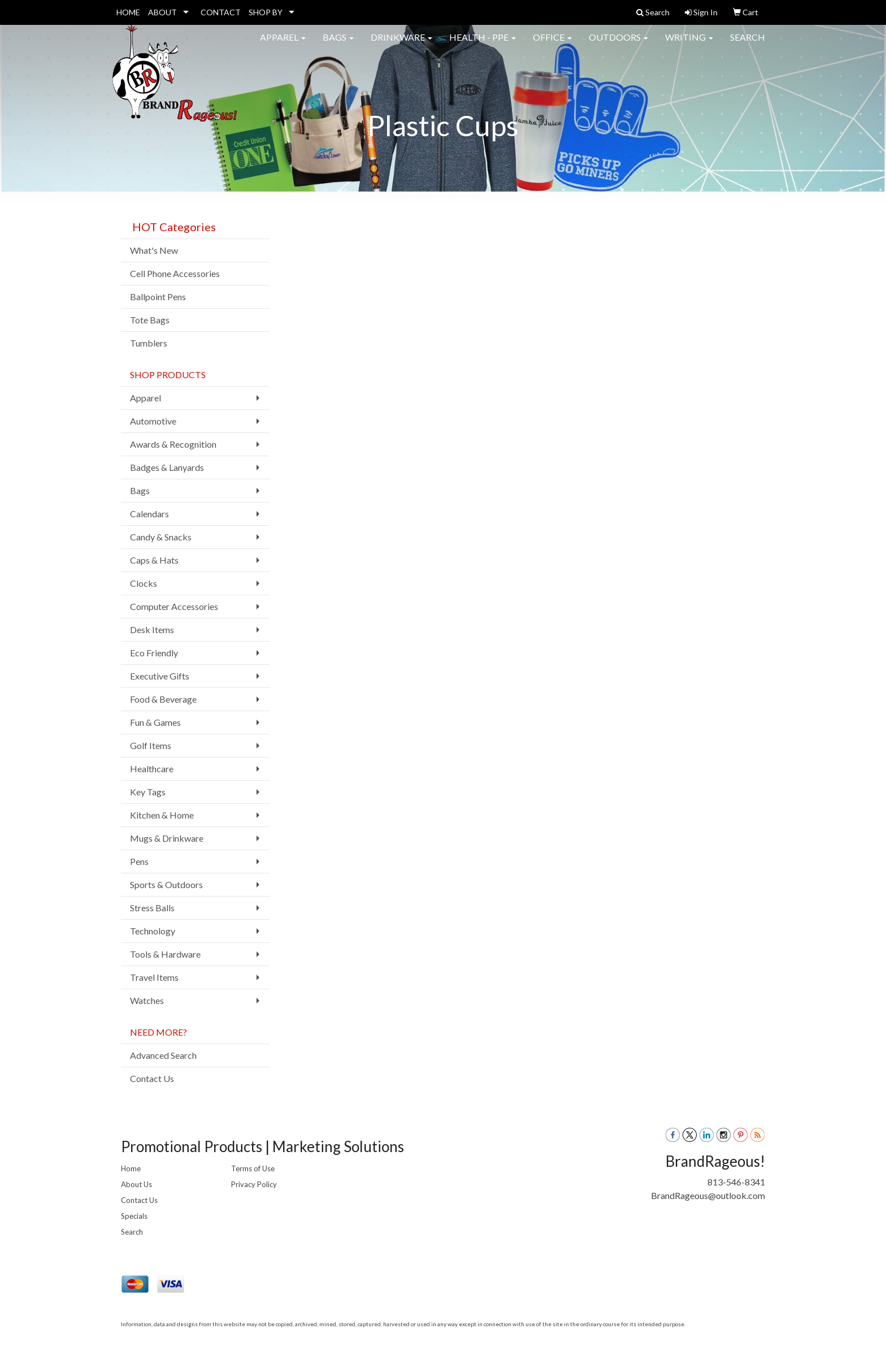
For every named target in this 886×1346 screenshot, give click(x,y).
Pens (139, 861)
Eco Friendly (154, 652)
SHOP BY (266, 12)
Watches (147, 1000)
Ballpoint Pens (158, 296)
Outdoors (618, 45)
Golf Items (150, 745)
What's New (154, 250)
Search (747, 45)
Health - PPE (482, 45)
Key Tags (148, 791)
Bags (338, 45)
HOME (128, 12)
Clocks (143, 583)
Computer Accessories (174, 606)
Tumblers (148, 342)
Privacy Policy (254, 1184)
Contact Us (152, 1078)
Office (552, 45)
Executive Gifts (159, 675)
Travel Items (154, 977)
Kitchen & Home (162, 815)
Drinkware (401, 45)
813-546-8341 (736, 1181)
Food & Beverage (163, 699)
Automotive (153, 421)
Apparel (283, 45)
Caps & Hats (154, 560)
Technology (152, 930)
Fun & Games (155, 722)
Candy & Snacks (161, 536)
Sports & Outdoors (166, 884)
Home (131, 1168)
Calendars (149, 513)
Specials (134, 1216)
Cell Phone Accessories (175, 273)
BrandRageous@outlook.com (708, 1195)
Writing (689, 45)
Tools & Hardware (165, 954)
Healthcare (151, 768)
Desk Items (152, 629)
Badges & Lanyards (167, 467)
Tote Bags (150, 319)
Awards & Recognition (173, 444)
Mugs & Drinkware (166, 838)
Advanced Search (163, 1055)
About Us (136, 1184)
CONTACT (221, 12)
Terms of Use (253, 1168)
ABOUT (162, 12)
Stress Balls (152, 907)
